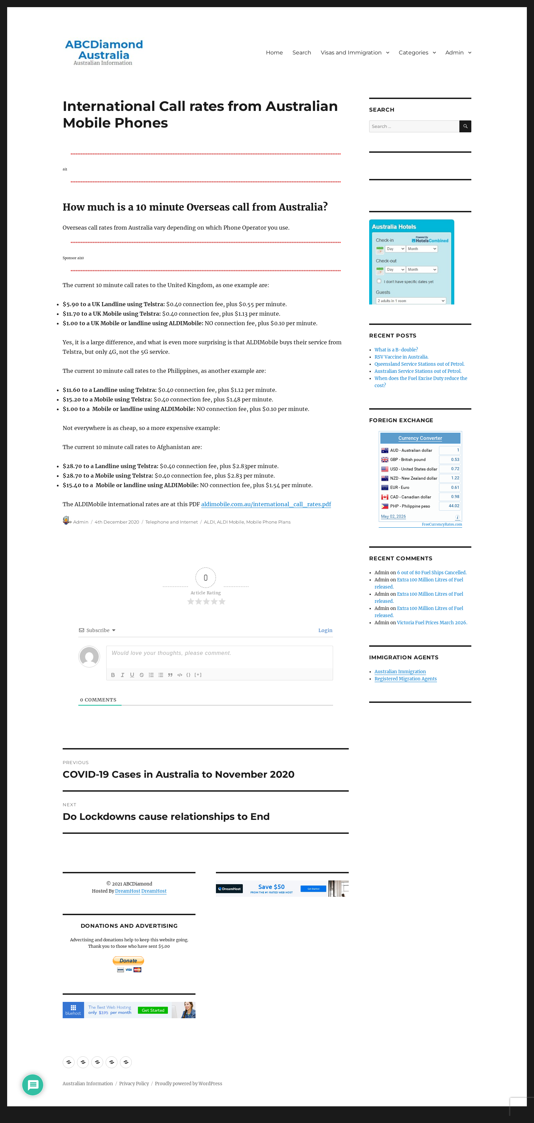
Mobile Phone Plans (268, 522)
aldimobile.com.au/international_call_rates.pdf (266, 504)
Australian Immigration (400, 672)
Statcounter (16, 1118)
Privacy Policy (134, 1084)
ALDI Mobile (230, 522)
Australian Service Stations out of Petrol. (418, 371)
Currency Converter (420, 438)
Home (274, 52)
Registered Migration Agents (406, 679)
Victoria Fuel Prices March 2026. (432, 623)
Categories (413, 52)
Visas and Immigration (351, 52)
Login (324, 630)
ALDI (209, 522)
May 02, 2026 (393, 516)
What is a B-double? (396, 350)
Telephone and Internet (171, 522)
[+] (198, 674)
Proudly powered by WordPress (188, 1084)
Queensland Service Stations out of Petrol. (420, 364)
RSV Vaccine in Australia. (401, 357)
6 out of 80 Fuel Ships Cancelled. (432, 573)
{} (188, 674)
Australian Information (88, 1084)
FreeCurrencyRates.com (442, 524)
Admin (454, 52)
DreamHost (127, 891)
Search (302, 52)
